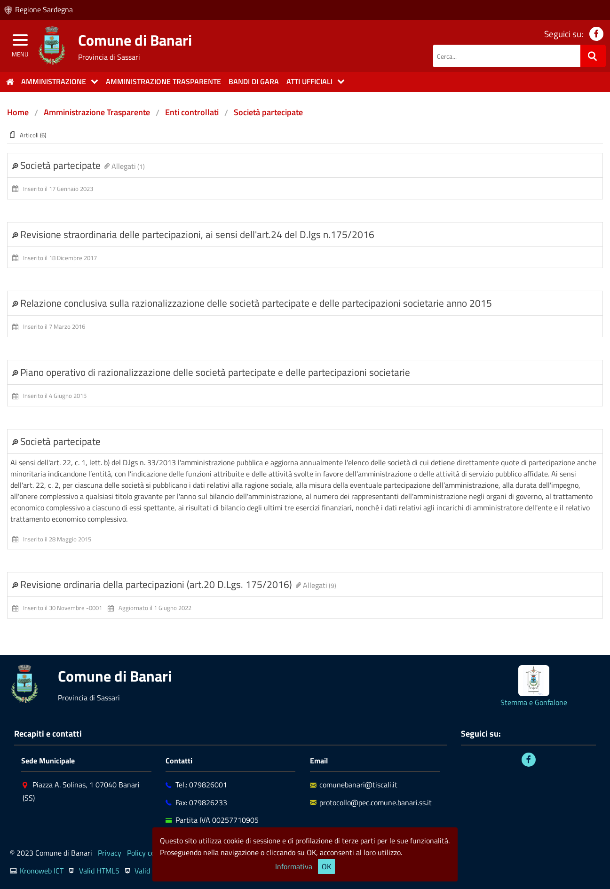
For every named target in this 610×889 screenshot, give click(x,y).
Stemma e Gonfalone (533, 702)
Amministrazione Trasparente (97, 112)
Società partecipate (268, 112)
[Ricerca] (593, 56)
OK (326, 866)
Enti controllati (192, 112)
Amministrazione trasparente (163, 81)
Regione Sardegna (44, 9)
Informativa (293, 866)
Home (18, 112)
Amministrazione (53, 81)
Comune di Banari (135, 40)
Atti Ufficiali (309, 81)
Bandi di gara (254, 81)
